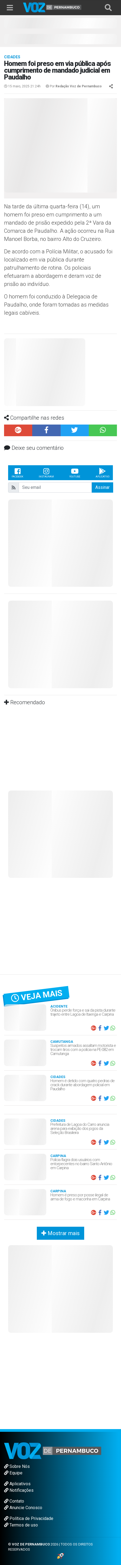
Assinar (102, 487)
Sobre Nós (17, 1466)
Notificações (19, 1490)
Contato (14, 1501)
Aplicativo (102, 472)
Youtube (74, 472)
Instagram (46, 472)
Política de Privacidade (28, 1518)
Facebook (17, 472)
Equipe (13, 1472)
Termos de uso (21, 1525)
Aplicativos (17, 1483)
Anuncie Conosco (23, 1507)
